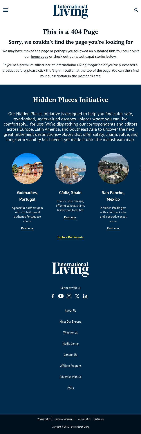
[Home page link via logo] (70, 10)
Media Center (70, 343)
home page (39, 56)
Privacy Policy (43, 418)
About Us (70, 310)
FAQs (70, 388)
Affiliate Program (70, 365)
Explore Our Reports (71, 237)
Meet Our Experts (70, 321)
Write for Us (70, 332)
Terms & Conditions (64, 418)
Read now (27, 228)
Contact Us (70, 354)
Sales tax (99, 418)
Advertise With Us (71, 376)
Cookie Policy (84, 418)
